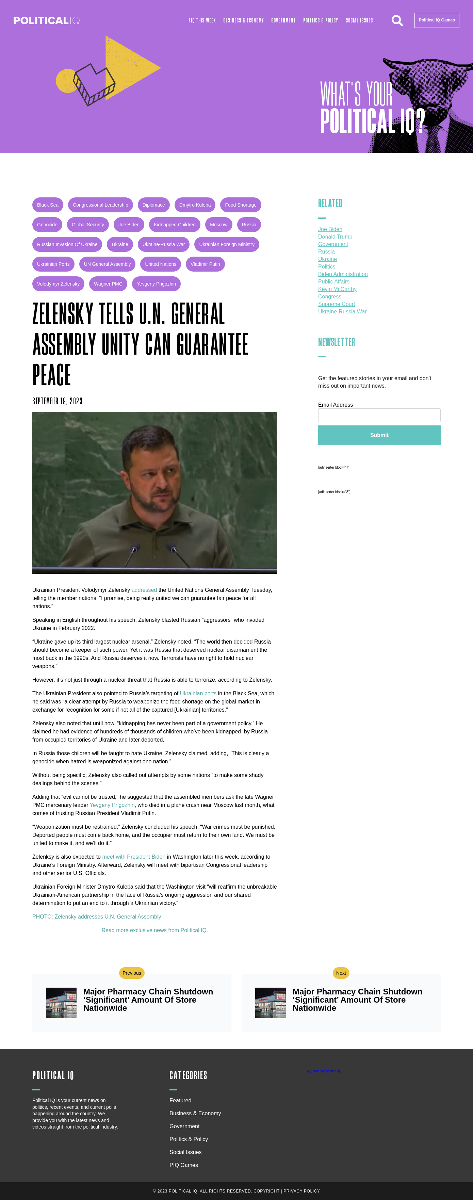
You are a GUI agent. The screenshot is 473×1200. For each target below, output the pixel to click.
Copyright (267, 1191)
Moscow (218, 224)
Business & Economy (243, 20)
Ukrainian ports (53, 264)
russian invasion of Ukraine (67, 244)
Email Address (335, 405)
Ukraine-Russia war (164, 244)
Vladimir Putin (205, 264)
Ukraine (120, 244)
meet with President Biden (133, 857)
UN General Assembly (107, 264)
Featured (180, 1100)
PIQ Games (183, 1165)
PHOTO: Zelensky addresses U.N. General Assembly (96, 917)
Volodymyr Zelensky (58, 284)
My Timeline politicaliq (323, 1071)
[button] (397, 20)
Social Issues (359, 20)
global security (88, 224)
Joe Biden (129, 224)
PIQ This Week (202, 20)
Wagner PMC (108, 284)
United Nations (160, 264)
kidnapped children (175, 224)
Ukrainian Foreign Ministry (227, 244)
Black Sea (48, 205)
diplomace (154, 205)
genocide (47, 224)
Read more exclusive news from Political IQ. (155, 930)
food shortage (241, 205)
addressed (144, 590)
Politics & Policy (320, 20)
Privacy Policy (301, 1191)
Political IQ (53, 1075)
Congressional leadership (100, 205)
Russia (249, 224)
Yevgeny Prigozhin (156, 284)
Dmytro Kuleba (195, 205)
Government (283, 20)
